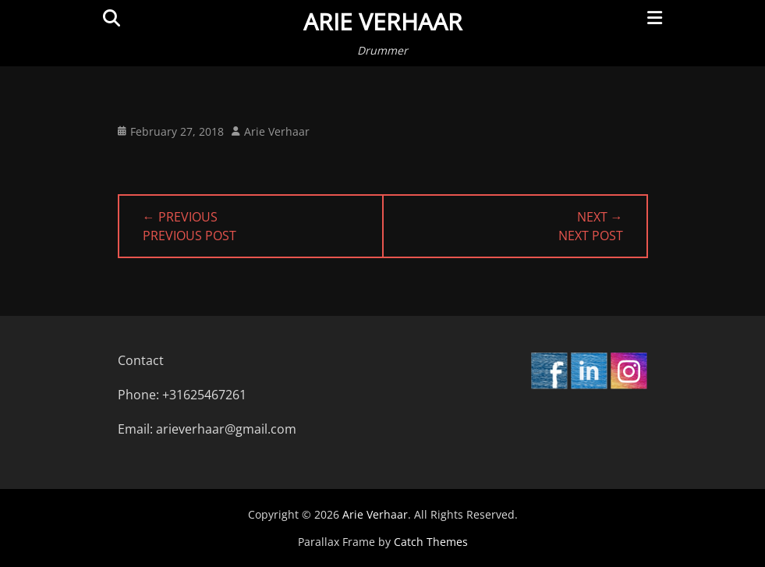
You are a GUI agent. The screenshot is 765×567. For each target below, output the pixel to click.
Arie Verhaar (382, 21)
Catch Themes (431, 541)
